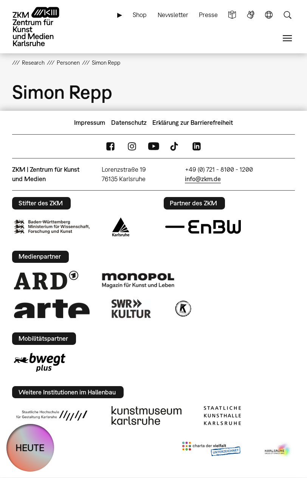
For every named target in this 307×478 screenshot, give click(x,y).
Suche (287, 14)
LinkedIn (196, 146)
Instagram (132, 146)
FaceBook (110, 146)
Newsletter (173, 15)
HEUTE (30, 447)
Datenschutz (129, 122)
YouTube (153, 146)
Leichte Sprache (232, 14)
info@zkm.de (203, 179)
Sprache (268, 14)
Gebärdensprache (250, 14)
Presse (208, 15)
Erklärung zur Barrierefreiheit (192, 122)
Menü (287, 38)
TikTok (175, 146)
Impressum (89, 122)
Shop (140, 15)
